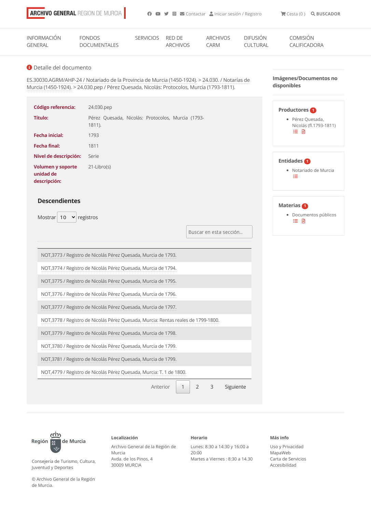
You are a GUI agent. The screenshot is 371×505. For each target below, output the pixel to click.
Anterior (160, 386)
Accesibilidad (283, 465)
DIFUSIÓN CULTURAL (256, 42)
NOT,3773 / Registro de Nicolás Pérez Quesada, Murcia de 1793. (109, 255)
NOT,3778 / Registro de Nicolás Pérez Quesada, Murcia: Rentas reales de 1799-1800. (130, 320)
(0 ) (293, 14)
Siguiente (235, 386)
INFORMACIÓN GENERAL (44, 42)
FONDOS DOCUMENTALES (99, 42)
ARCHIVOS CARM (218, 42)
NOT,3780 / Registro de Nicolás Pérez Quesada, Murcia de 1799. (109, 346)
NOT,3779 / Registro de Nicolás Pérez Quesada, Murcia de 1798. (109, 333)
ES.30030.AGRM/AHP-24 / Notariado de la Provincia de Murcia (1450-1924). (112, 80)
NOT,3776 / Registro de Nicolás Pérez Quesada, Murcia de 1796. (109, 294)
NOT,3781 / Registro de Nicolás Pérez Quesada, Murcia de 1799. (109, 359)
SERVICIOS (147, 38)
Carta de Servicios (288, 459)
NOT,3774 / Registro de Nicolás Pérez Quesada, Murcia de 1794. (109, 268)
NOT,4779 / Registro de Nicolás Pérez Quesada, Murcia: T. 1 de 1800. (113, 372)
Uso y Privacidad (287, 446)
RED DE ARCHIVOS (178, 42)
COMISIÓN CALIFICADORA (306, 42)
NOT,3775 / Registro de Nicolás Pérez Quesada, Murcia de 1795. (109, 281)
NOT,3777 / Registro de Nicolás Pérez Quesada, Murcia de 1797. (109, 307)
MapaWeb (280, 453)
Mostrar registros (68, 217)
